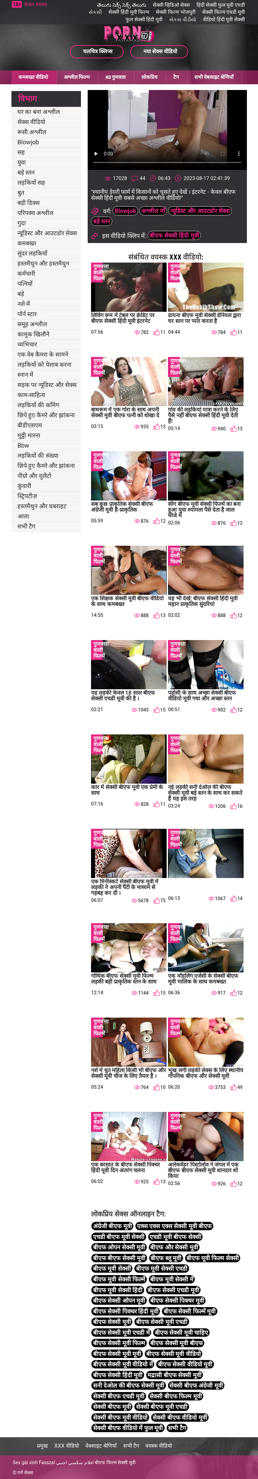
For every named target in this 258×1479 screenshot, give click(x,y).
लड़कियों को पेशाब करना (44, 364)
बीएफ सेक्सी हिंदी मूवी (174, 235)
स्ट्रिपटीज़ (27, 496)
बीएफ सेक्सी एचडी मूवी (173, 1290)
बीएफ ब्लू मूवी (165, 1258)
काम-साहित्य (31, 394)
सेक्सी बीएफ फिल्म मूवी (175, 1396)
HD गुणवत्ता (115, 77)
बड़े (20, 293)
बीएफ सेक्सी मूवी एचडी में (121, 1332)
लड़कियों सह (31, 182)
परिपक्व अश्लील (35, 212)
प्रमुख (42, 1446)
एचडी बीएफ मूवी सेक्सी (118, 1236)
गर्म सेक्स (25, 1472)
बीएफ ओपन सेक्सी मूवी (119, 1247)
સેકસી (95, 12)
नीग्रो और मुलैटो (34, 475)
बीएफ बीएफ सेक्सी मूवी (119, 1258)
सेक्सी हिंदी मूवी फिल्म (129, 12)
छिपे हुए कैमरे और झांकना (46, 415)
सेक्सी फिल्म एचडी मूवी (223, 12)
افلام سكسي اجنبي (75, 1462)
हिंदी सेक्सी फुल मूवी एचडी (221, 5)
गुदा (21, 223)
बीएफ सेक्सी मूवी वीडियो (173, 1353)
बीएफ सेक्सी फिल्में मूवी (190, 1311)
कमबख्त (26, 243)
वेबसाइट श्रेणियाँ (101, 1446)
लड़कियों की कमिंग (38, 405)
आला (23, 516)
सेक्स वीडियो (31, 121)
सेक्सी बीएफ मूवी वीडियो (120, 1417)
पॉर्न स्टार (27, 314)
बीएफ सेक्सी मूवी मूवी (117, 1353)
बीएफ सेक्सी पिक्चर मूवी (177, 1300)
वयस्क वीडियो (158, 1446)
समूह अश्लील (32, 324)
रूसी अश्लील (31, 131)
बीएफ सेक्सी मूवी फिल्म (119, 1343)
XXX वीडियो (66, 1446)
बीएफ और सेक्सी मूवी (174, 1247)
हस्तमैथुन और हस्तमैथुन (43, 263)
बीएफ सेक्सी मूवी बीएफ (176, 1343)
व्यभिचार (27, 344)
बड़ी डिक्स (28, 202)
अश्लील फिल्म (77, 77)
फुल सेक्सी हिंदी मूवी (144, 20)
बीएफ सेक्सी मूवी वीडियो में (123, 1364)
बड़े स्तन (26, 172)
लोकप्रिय (149, 77)
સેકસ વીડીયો (182, 20)
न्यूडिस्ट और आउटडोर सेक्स (47, 233)
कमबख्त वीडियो (33, 77)
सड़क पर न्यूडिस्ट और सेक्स (47, 384)
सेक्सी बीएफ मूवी (112, 1406)
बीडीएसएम (29, 425)
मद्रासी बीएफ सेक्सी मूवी (174, 1375)
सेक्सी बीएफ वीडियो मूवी (180, 1417)
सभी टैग (26, 526)
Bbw (23, 445)
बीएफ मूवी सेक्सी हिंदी (117, 1290)
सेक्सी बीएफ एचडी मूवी (118, 1396)
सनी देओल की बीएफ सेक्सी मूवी (128, 1385)
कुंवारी (24, 485)
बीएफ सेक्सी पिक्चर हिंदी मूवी (126, 1311)
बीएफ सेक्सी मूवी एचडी (161, 1321)
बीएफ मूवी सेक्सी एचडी (161, 1268)
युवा (21, 162)
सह (21, 152)
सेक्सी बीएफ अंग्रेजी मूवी (196, 1385)
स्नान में (25, 374)
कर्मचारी (26, 273)
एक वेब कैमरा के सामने (42, 354)
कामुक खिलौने (33, 334)
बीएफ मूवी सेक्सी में (171, 1279)
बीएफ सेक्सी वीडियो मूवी (185, 1364)
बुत (20, 192)
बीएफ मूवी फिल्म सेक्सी (212, 1258)
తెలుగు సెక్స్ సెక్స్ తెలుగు (121, 5)
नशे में (23, 303)
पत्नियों (25, 283)
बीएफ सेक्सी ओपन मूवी (119, 1300)
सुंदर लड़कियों (32, 253)
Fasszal (47, 1462)
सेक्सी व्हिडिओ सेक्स (171, 5)
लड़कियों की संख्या (37, 455)
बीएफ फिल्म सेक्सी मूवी (115, 1462)
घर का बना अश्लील (38, 111)
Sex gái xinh (25, 1462)
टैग (176, 77)
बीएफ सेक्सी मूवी (112, 1321)
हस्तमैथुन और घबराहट (42, 506)
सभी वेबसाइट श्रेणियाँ (214, 77)
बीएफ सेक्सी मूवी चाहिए (181, 1332)
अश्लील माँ (153, 210)
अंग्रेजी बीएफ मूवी (112, 1226)
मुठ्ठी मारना (28, 435)
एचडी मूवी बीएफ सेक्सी (175, 1236)
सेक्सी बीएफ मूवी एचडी (161, 1406)
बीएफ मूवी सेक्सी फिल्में (119, 1279)
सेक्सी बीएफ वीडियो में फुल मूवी (128, 1427)
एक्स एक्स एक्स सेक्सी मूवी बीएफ (174, 1226)
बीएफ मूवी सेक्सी (112, 1268)
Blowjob (28, 142)
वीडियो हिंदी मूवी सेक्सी (224, 20)
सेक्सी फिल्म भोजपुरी (175, 12)
